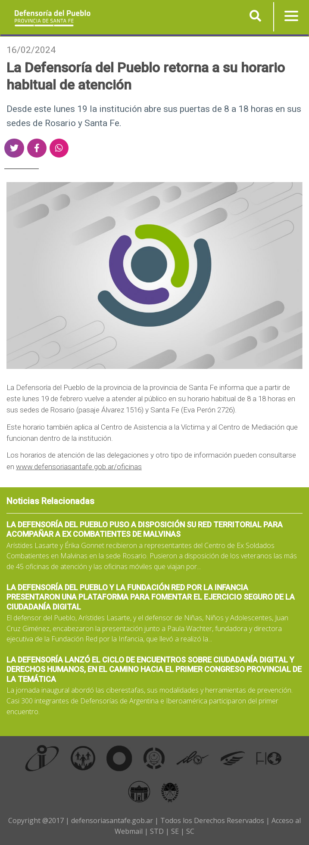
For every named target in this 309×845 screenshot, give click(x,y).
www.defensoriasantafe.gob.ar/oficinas (79, 466)
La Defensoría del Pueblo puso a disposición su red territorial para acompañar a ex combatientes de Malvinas (144, 529)
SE (175, 831)
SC (190, 831)
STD (157, 831)
